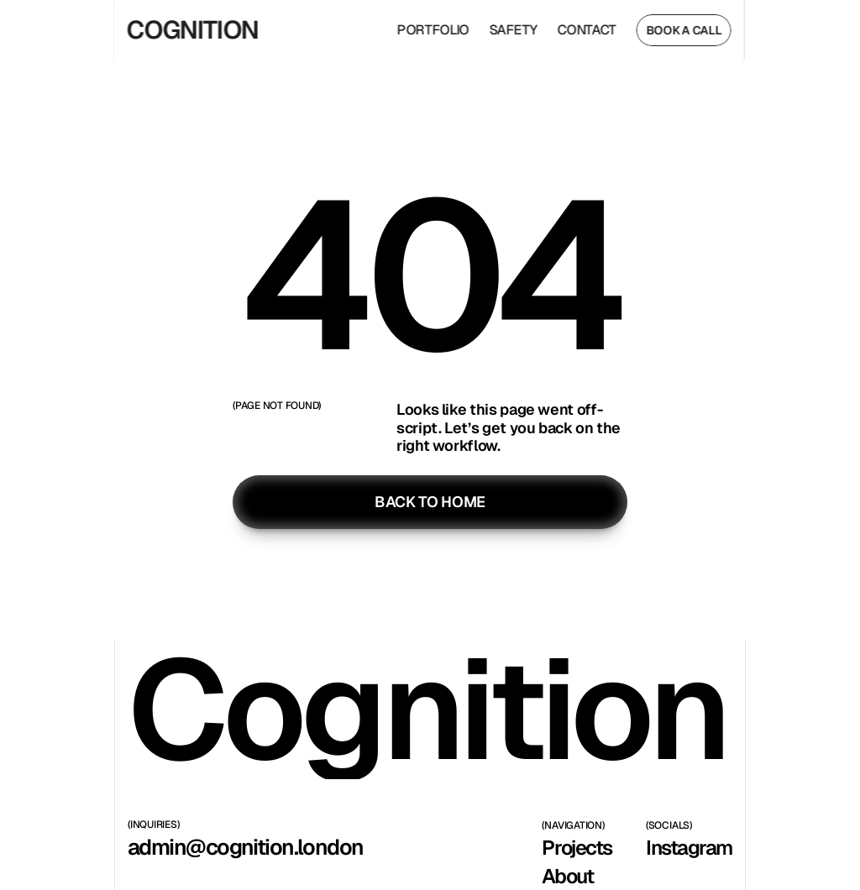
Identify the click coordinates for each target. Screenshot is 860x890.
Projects (576, 848)
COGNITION (187, 29)
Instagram (689, 848)
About (567, 876)
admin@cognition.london (246, 847)
